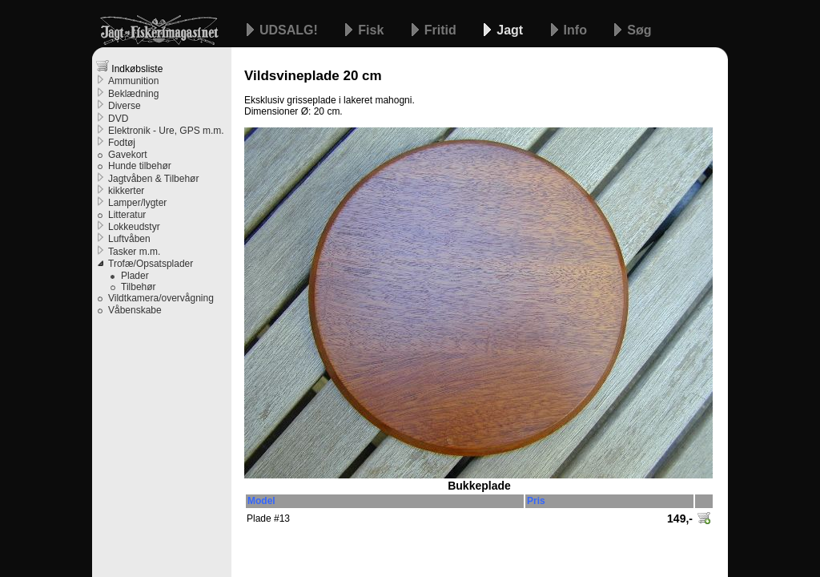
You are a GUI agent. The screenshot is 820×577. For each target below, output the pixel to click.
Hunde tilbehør (139, 165)
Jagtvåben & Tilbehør (153, 178)
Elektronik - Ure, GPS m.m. (166, 130)
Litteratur (127, 214)
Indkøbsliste (129, 67)
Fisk (372, 30)
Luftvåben (129, 238)
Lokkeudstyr (134, 226)
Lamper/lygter (137, 202)
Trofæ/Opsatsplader (150, 263)
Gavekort (127, 154)
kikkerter (126, 190)
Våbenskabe (135, 310)
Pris (536, 500)
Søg (639, 30)
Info (577, 30)
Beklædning (133, 93)
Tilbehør (138, 287)
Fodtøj (121, 142)
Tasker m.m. (134, 251)
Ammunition (133, 81)
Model (261, 500)
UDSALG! (290, 30)
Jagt (511, 30)
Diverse (124, 105)
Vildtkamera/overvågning (161, 298)
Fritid (442, 30)
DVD (118, 118)
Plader (135, 275)
